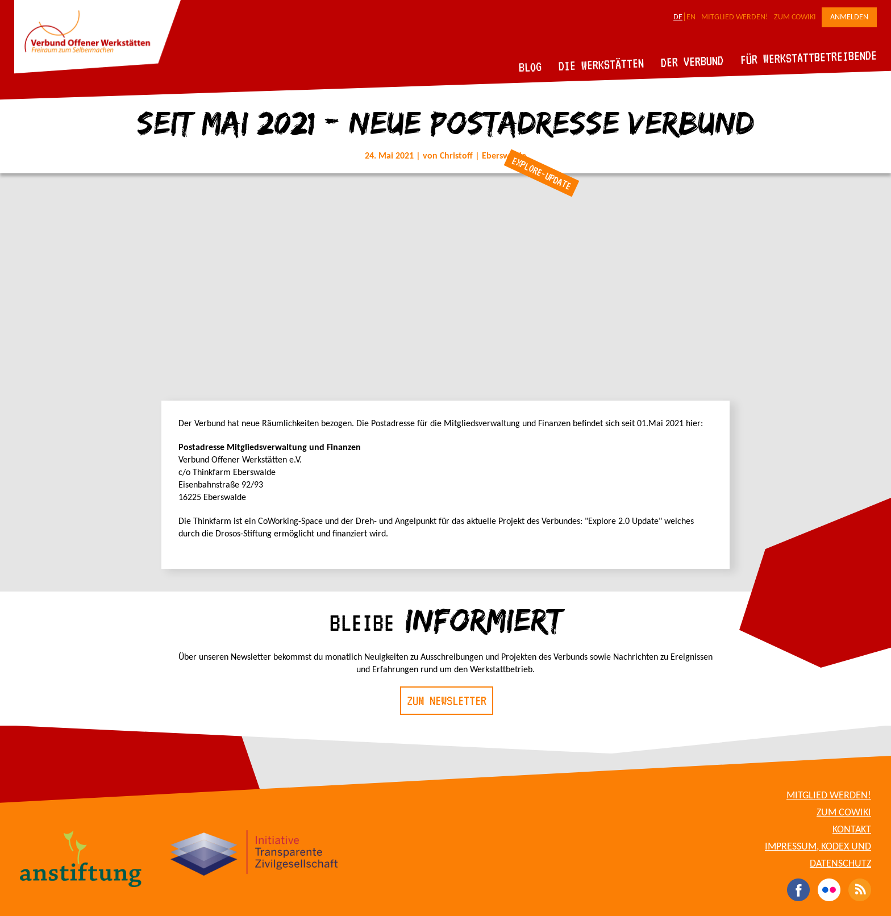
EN (691, 17)
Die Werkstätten (601, 64)
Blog (530, 66)
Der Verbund (692, 61)
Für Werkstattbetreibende (808, 56)
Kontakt (851, 830)
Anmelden (849, 17)
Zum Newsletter (446, 700)
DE (677, 17)
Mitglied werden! (734, 17)
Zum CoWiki (795, 17)
